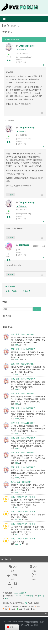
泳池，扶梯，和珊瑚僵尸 (21, 482)
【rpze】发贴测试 (19, 593)
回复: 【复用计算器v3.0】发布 (23, 496)
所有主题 (10, 286)
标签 (6, 598)
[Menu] (42, 7)
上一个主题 (11, 291)
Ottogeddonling (27, 45)
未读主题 (41, 595)
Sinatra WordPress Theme (22, 625)
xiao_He (18, 507)
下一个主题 (24, 291)
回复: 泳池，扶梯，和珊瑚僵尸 (23, 334)
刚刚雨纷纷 (24, 245)
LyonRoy (18, 595)
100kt (17, 345)
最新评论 (29, 595)
